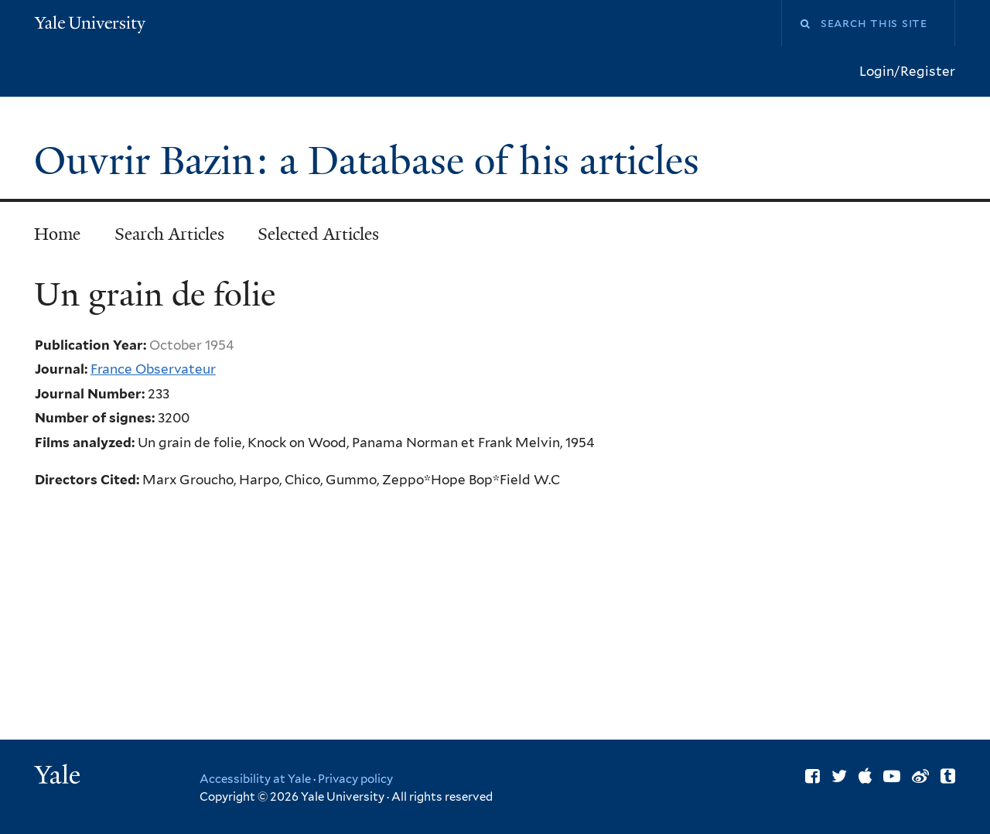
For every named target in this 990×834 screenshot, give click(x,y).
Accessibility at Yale (255, 779)
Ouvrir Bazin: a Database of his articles (371, 160)
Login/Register (907, 71)
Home (57, 234)
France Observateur (153, 369)
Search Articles (169, 234)
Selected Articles (318, 234)
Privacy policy (355, 779)
